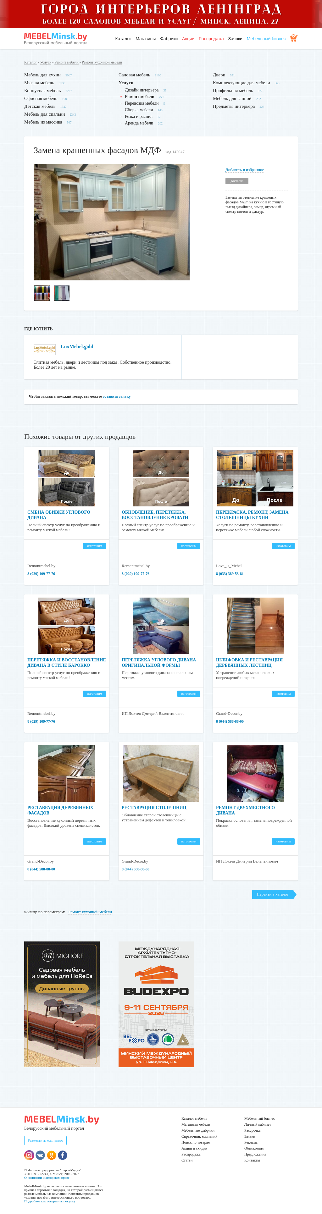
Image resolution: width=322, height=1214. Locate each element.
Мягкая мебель (39, 82)
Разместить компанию (45, 1140)
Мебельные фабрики (197, 1130)
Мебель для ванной (232, 98)
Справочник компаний (199, 1136)
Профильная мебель (233, 90)
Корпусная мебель (42, 90)
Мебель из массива (43, 121)
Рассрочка (252, 1130)
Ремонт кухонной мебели (102, 62)
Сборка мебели (139, 110)
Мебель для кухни (42, 74)
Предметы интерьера (234, 106)
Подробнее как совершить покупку (49, 1201)
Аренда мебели (139, 123)
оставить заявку (117, 396)
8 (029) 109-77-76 (41, 573)
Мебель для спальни (44, 114)
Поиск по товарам (195, 1142)
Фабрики (169, 38)
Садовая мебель (134, 74)
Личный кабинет (257, 1124)
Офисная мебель (40, 98)
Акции (188, 38)
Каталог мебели (194, 1118)
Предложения (255, 1154)
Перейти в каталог (272, 894)
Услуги (46, 62)
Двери (219, 74)
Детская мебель (39, 106)
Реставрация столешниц (154, 807)
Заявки (235, 38)
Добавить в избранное (244, 169)
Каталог (123, 38)
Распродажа (211, 38)
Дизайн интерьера (141, 90)
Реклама (251, 1142)
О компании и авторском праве (46, 1177)
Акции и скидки (194, 1148)
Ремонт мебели (66, 62)
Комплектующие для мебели (241, 82)
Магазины (146, 38)
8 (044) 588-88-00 (230, 721)
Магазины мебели (195, 1124)
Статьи (186, 1160)
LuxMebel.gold (77, 346)
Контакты (252, 1160)
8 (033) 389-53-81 (230, 573)
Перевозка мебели (142, 103)
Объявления (254, 1148)
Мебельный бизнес (266, 38)
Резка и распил (139, 116)
